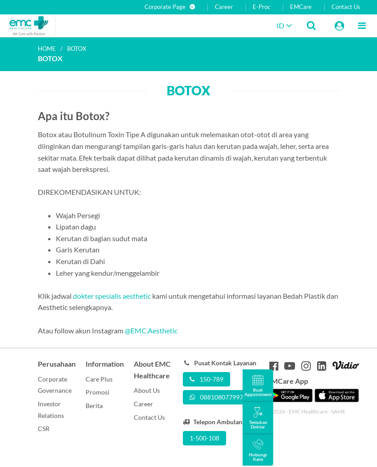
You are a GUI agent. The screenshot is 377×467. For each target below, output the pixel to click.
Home (47, 48)
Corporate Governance (55, 385)
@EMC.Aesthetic (151, 330)
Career (224, 7)
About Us (147, 390)
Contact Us (346, 7)
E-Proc (261, 7)
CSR (44, 428)
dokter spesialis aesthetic (112, 296)
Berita (94, 405)
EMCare (301, 7)
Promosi (97, 392)
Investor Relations (51, 409)
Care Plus (99, 379)
